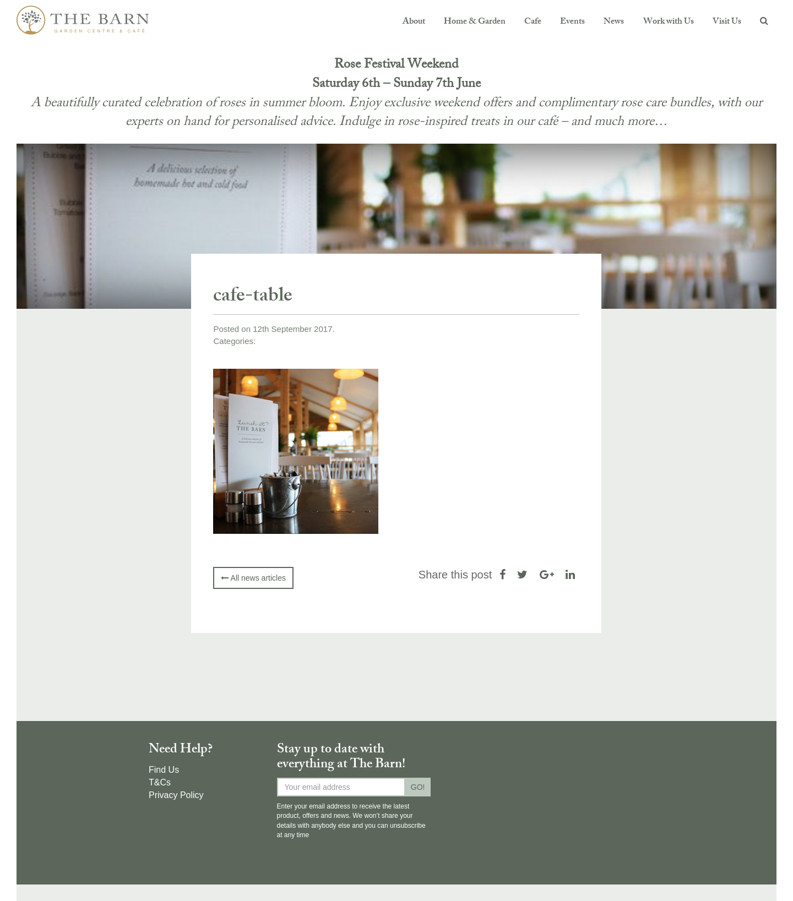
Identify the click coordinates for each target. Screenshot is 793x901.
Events (572, 22)
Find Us (164, 769)
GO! (418, 787)
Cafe (532, 22)
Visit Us (727, 22)
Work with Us (668, 22)
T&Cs (160, 782)
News (614, 22)
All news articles (253, 578)
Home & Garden (475, 22)
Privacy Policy (176, 795)
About (414, 22)
